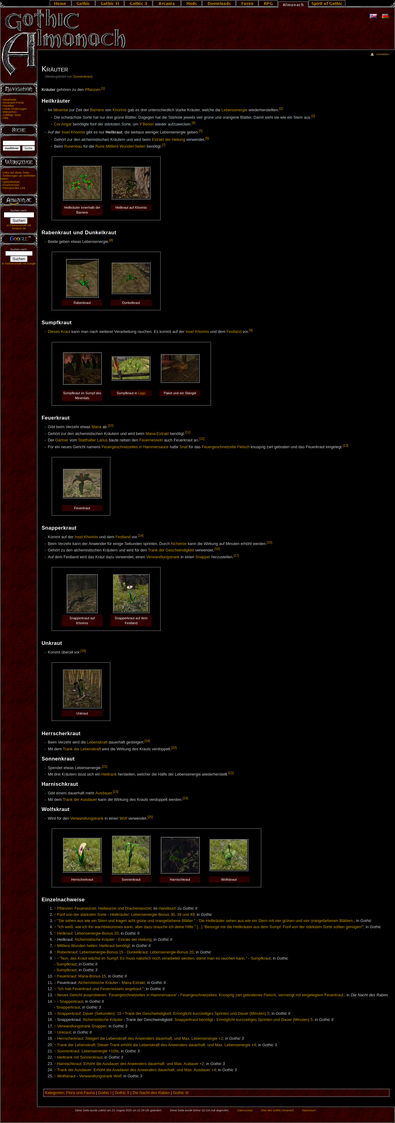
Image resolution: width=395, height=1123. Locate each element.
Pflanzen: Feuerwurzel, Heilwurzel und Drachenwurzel (104, 908)
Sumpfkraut (261, 958)
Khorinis (119, 110)
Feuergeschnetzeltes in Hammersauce (135, 447)
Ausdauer (103, 793)
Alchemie (179, 544)
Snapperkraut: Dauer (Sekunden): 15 (89, 1013)
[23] (115, 791)
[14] (140, 535)
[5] (201, 131)
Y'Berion (146, 124)
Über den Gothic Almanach (277, 1110)
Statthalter (87, 440)
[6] (207, 138)
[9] (251, 330)
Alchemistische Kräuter (95, 939)
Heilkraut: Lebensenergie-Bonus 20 (87, 933)
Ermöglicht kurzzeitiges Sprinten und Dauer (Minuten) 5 (264, 1020)
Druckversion (10, 184)
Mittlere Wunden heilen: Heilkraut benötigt (93, 946)
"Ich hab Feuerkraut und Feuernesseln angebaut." (100, 989)
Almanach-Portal (13, 102)
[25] (150, 817)
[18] (83, 651)
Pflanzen (92, 90)
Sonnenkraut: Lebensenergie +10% (87, 1051)
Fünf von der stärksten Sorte (81, 914)
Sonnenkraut (82, 76)
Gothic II (122, 1093)
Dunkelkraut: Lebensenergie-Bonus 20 (160, 952)
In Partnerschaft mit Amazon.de (19, 227)
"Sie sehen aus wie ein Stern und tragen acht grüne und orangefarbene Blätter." (126, 921)
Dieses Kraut (59, 332)
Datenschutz (245, 1110)
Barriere (97, 110)
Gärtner (62, 440)
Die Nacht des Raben (151, 1093)
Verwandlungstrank (163, 557)
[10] (111, 425)
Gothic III (181, 1093)
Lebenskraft (97, 742)
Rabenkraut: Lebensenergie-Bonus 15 (90, 952)
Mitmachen (9, 111)
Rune (100, 146)
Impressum (309, 1110)
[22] (231, 773)
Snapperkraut (71, 1001)
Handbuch (168, 908)
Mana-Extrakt (157, 434)
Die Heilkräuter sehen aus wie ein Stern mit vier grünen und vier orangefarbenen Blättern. (276, 921)
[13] (345, 445)
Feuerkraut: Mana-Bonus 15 (81, 976)
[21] (104, 766)
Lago (141, 393)
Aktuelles (8, 105)
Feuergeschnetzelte (219, 447)
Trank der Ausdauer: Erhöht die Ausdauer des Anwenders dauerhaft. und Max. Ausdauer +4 (136, 1070)
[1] (103, 88)
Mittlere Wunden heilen (126, 146)
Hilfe (5, 118)
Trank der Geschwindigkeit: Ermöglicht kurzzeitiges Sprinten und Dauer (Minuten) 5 (197, 1013)
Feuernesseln (151, 440)
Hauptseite (9, 99)
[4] (193, 123)
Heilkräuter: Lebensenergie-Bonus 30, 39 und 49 (152, 914)
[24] (185, 798)
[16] (217, 549)
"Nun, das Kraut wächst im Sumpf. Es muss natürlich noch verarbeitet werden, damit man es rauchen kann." (153, 958)
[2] (281, 108)
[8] (111, 240)
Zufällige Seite (11, 115)
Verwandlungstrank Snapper (81, 1026)
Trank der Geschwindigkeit (171, 550)
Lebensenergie (234, 110)
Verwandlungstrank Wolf (100, 1076)
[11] (187, 432)
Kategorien (54, 1093)
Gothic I (105, 1093)
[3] (313, 116)
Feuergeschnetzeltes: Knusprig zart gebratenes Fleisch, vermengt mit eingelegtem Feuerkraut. (262, 995)
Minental (60, 110)
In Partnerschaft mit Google (19, 263)
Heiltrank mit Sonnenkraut (79, 1057)
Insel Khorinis (73, 132)
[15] (269, 542)
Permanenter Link (13, 188)
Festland (234, 332)
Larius (102, 440)
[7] (163, 145)
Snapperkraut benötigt (193, 1020)
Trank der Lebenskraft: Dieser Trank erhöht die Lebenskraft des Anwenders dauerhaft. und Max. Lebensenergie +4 (156, 1045)
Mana (97, 427)
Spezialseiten (11, 181)
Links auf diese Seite (15, 172)
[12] (202, 439)
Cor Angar (63, 124)
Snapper (202, 557)
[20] (174, 747)
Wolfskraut (66, 1076)
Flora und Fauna (80, 1093)
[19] (147, 741)
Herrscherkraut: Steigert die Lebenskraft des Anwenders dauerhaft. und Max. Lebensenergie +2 (140, 1038)
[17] (236, 555)
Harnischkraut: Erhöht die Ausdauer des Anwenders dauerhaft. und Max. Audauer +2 (130, 1064)
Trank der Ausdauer (80, 800)
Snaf (184, 447)
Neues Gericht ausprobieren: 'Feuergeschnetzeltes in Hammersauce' (117, 995)
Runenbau (73, 146)
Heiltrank (109, 774)
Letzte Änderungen (14, 108)
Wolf (123, 818)
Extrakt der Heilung (168, 139)
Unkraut (64, 1032)
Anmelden (382, 54)
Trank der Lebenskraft (82, 749)
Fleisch (243, 447)
